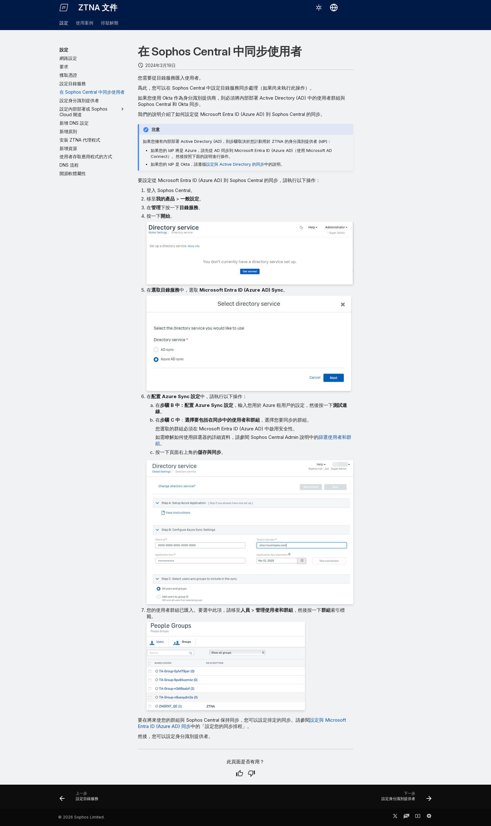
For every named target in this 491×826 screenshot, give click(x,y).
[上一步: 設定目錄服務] (80, 798)
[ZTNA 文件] (64, 7)
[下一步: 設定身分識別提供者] (404, 798)
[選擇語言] (334, 7)
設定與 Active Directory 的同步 (235, 164)
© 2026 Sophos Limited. (81, 817)
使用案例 (84, 22)
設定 (63, 22)
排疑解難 (109, 22)
